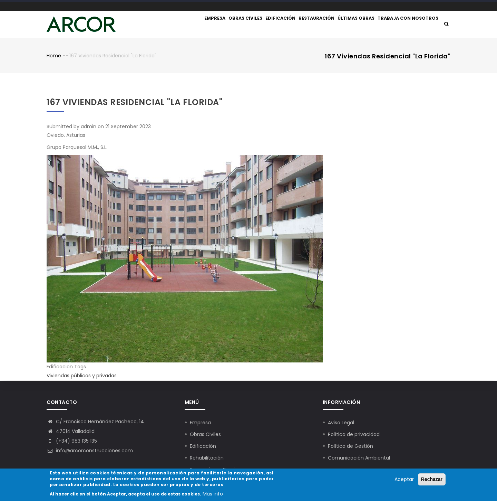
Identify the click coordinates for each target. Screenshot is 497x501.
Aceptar (404, 479)
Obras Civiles (205, 434)
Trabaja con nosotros (407, 25)
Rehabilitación (207, 457)
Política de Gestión (350, 446)
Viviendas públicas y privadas (82, 376)
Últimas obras (353, 25)
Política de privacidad (354, 434)
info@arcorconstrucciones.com (90, 450)
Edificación (271, 25)
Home (54, 57)
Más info (213, 494)
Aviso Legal (341, 422)
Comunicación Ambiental (359, 457)
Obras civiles (232, 25)
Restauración (311, 25)
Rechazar (431, 480)
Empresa (198, 25)
